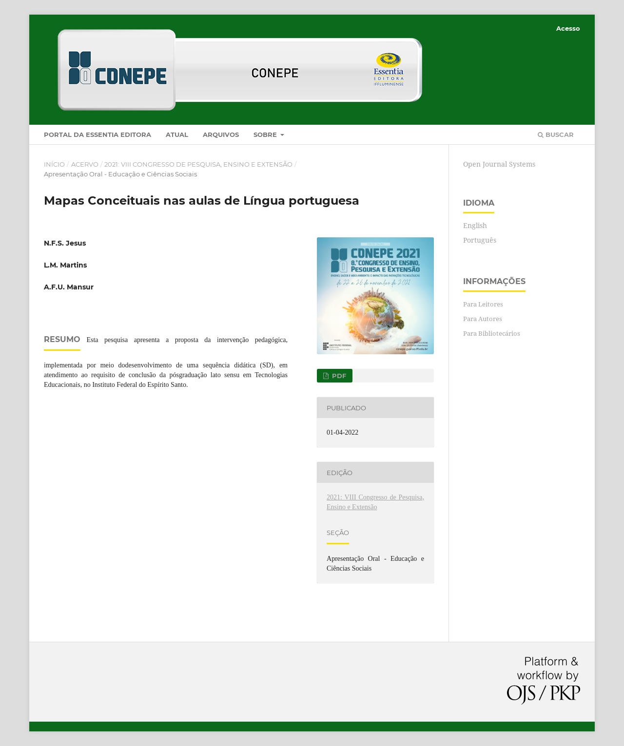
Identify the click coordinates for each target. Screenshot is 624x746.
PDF (338, 376)
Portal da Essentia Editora (97, 134)
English (475, 225)
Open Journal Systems (499, 164)
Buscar (556, 134)
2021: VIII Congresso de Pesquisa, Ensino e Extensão (198, 164)
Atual (177, 134)
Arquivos (221, 134)
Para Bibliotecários (491, 333)
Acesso (568, 28)
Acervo (84, 164)
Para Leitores (483, 304)
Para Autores (482, 318)
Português (479, 240)
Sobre (266, 134)
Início (54, 164)
